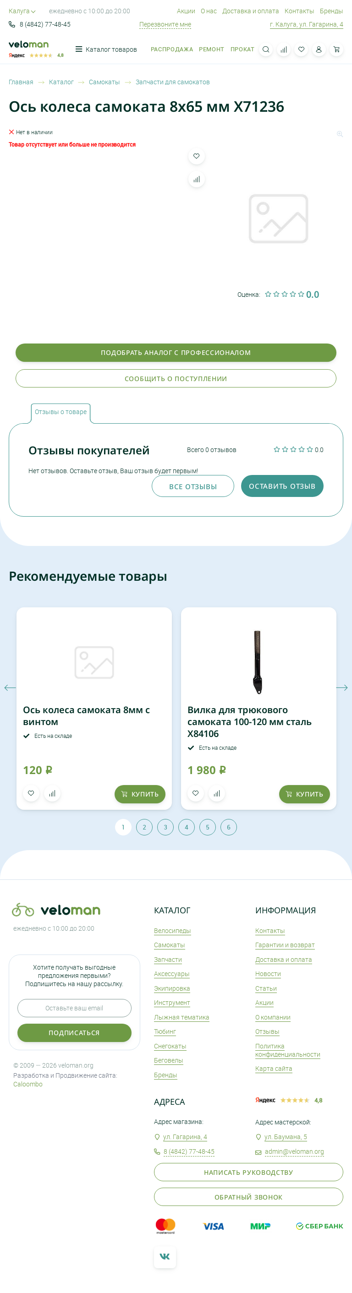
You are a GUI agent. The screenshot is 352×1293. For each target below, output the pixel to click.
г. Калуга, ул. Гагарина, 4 (306, 24)
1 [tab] (123, 827)
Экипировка (172, 988)
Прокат (243, 49)
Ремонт (212, 49)
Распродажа (172, 49)
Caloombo (28, 1084)
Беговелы (168, 1060)
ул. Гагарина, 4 (185, 1136)
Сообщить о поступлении (176, 378)
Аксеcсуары (172, 973)
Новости (268, 973)
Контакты (299, 10)
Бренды (331, 10)
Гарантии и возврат (285, 944)
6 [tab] (229, 827)
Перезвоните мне (165, 24)
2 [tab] (144, 827)
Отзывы (267, 1031)
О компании (273, 1017)
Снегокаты (170, 1046)
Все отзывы (193, 486)
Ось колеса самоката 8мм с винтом (86, 716)
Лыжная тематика (181, 1017)
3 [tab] (165, 827)
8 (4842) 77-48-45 (40, 24)
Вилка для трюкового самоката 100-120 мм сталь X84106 (249, 722)
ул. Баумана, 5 (285, 1136)
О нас (209, 10)
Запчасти (168, 959)
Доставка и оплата (250, 10)
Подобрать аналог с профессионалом (176, 352)
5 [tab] (207, 827)
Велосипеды (172, 930)
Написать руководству (248, 1172)
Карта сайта (273, 1068)
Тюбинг (165, 1031)
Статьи (266, 988)
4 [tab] (186, 827)
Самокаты (169, 944)
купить (140, 794)
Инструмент (172, 1002)
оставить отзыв (282, 486)
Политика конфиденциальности (287, 1050)
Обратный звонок (248, 1197)
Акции (186, 10)
